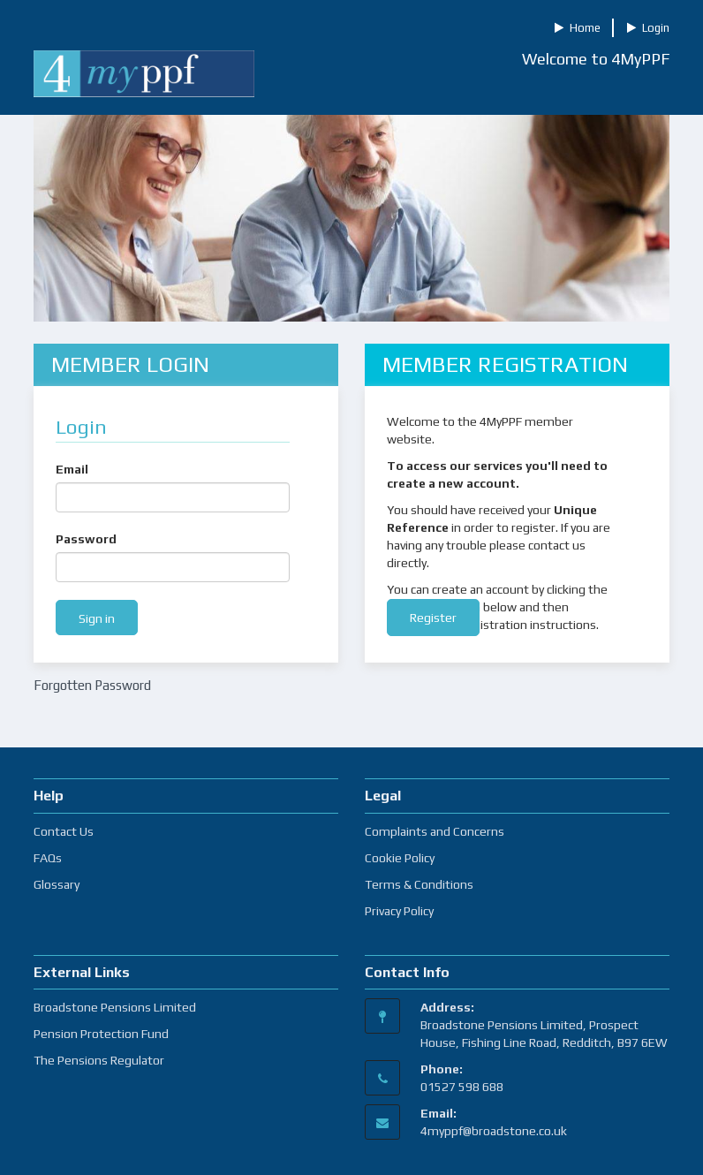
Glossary (56, 884)
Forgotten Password (92, 685)
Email (72, 469)
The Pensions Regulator (99, 1060)
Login (648, 27)
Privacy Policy (399, 911)
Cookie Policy (400, 858)
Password (86, 539)
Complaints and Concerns (434, 831)
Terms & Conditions (419, 884)
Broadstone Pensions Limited (115, 1007)
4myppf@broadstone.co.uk (493, 1131)
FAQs (48, 858)
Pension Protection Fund (101, 1034)
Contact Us (64, 831)
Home (578, 27)
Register (433, 617)
